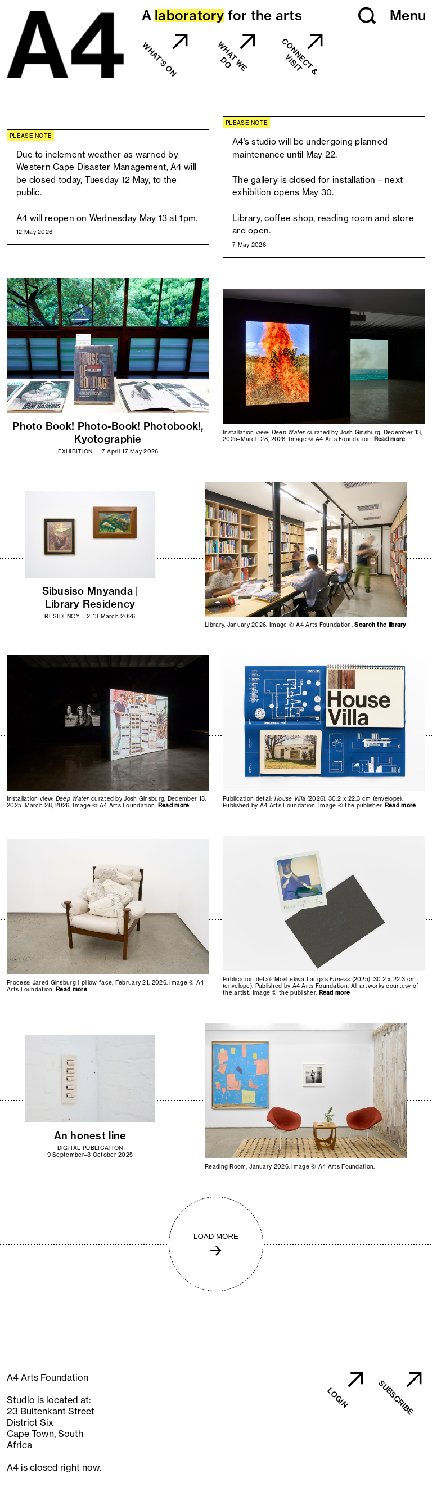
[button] (367, 16)
